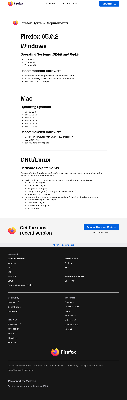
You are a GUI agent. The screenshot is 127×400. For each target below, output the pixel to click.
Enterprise (70, 281)
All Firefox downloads (63, 245)
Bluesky (12, 338)
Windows (12, 263)
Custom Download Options (21, 285)
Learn (68, 311)
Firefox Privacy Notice (101, 233)
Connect (12, 302)
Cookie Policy (56, 365)
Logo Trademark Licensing (21, 370)
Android (12, 276)
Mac (10, 267)
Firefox (63, 352)
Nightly (68, 263)
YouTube (12, 329)
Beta (67, 267)
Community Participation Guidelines (85, 365)
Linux (10, 281)
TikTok (11, 333)
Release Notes (72, 307)
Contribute (13, 307)
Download (109, 4)
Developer (13, 311)
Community (70, 324)
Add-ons (69, 320)
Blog (67, 329)
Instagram (13, 324)
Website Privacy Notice (19, 365)
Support (69, 315)
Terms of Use (40, 365)
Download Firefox (16, 259)
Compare (69, 302)
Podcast (12, 342)
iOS (9, 272)
